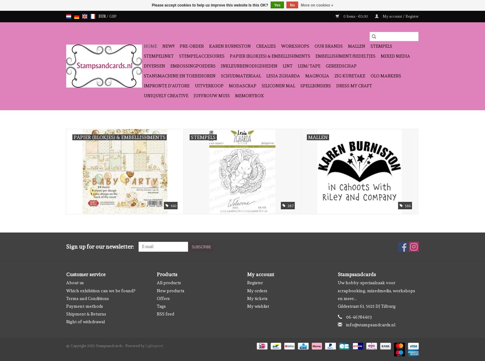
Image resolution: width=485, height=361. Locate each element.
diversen (154, 65)
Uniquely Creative (166, 95)
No (292, 5)
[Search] (394, 36)
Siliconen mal (278, 85)
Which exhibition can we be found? (100, 290)
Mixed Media (395, 56)
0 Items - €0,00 (352, 16)
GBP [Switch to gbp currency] (112, 16)
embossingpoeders (193, 65)
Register (255, 282)
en (84, 16)
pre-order (192, 46)
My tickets (257, 298)
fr (92, 16)
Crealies (266, 46)
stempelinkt (159, 56)
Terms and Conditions (87, 298)
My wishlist (258, 306)
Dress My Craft (354, 85)
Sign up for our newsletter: (100, 246)
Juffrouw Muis (212, 95)
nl (68, 16)
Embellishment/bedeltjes (345, 56)
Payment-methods (84, 306)
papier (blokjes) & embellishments (270, 56)
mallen (356, 46)
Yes (277, 5)
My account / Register (397, 16)
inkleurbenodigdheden (249, 65)
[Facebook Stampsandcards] (403, 247)
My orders (257, 290)
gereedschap (341, 65)
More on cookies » (317, 5)
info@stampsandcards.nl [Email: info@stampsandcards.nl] (370, 324)
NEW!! (168, 46)
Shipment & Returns (86, 313)
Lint (288, 65)
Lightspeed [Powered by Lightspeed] (154, 346)
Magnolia (317, 75)
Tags (161, 306)
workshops (295, 46)
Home (150, 46)
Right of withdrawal (85, 321)
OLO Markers (386, 75)
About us (75, 282)
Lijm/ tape (309, 65)
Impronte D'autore (167, 85)
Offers (163, 298)
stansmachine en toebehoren (180, 75)
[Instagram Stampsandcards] (414, 247)
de (76, 16)
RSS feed (165, 313)
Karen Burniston (230, 46)
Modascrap (242, 85)
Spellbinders (315, 85)
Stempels (381, 46)
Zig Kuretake (349, 75)
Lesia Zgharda (283, 75)
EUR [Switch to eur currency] (102, 16)
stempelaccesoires (202, 56)
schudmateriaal (241, 75)
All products (169, 282)
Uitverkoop (209, 85)
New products (170, 290)
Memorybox (249, 95)
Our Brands (329, 46)
